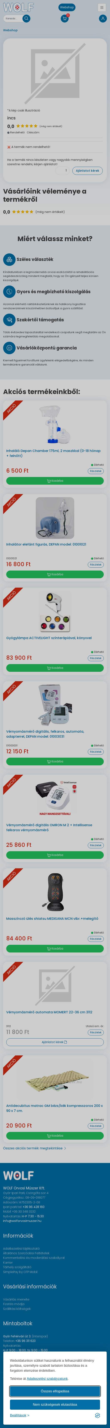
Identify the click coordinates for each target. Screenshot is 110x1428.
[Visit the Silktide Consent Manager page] (97, 1415)
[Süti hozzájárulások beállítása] (19, 1415)
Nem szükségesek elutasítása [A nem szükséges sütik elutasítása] (55, 1404)
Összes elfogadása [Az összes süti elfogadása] (55, 1391)
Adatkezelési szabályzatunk (47, 1378)
